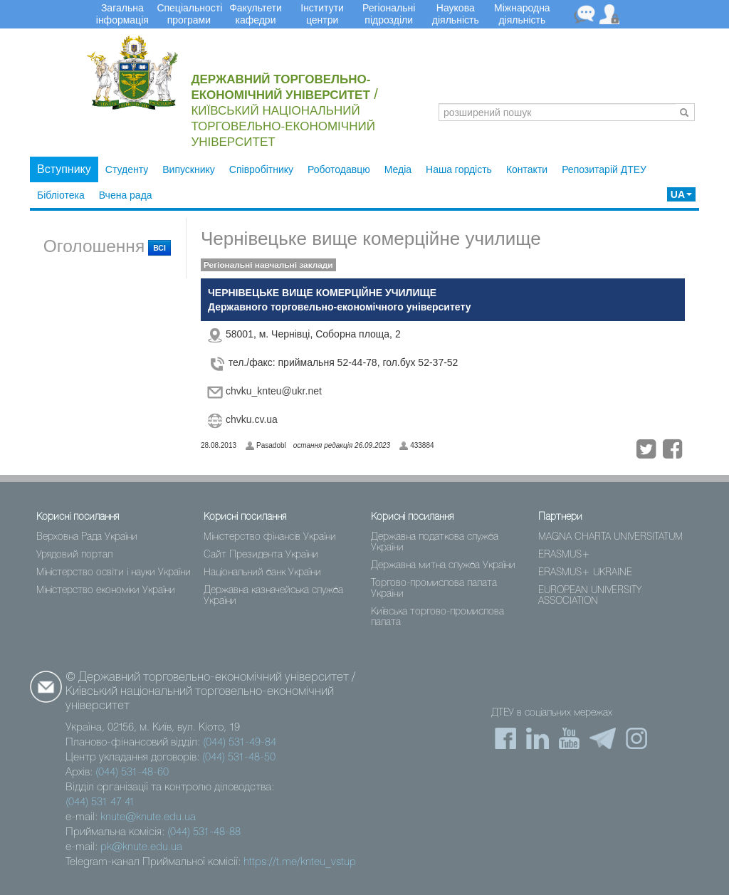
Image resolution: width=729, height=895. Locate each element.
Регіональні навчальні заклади (268, 265)
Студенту (126, 169)
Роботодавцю (339, 169)
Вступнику (64, 169)
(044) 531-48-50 (239, 758)
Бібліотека (61, 195)
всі (159, 248)
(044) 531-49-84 (239, 743)
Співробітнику (261, 169)
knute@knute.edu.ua (148, 817)
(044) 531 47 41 (100, 802)
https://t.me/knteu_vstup (299, 862)
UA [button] (681, 194)
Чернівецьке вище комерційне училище (371, 238)
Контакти (526, 169)
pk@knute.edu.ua (141, 847)
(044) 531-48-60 (132, 773)
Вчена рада (125, 195)
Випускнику (188, 169)
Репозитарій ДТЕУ (604, 169)
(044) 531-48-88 (204, 832)
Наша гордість (459, 169)
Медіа (397, 169)
